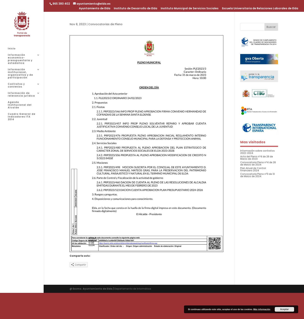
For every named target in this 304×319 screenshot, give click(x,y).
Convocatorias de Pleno (105, 24)
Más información (261, 309)
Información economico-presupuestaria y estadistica (20, 59)
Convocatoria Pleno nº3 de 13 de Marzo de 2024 (257, 175)
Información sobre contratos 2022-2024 (257, 152)
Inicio (12, 48)
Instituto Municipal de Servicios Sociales (189, 8)
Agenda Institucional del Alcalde (20, 105)
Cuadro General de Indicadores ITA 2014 (21, 117)
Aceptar (284, 309)
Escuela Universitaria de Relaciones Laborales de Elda (260, 8)
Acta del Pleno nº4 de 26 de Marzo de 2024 (256, 157)
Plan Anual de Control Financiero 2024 (253, 169)
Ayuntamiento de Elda (94, 8)
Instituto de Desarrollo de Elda (135, 8)
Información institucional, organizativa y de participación (20, 73)
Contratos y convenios (16, 85)
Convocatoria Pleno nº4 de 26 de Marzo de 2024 (258, 163)
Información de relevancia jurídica (21, 94)
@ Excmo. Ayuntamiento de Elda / (92, 288)
